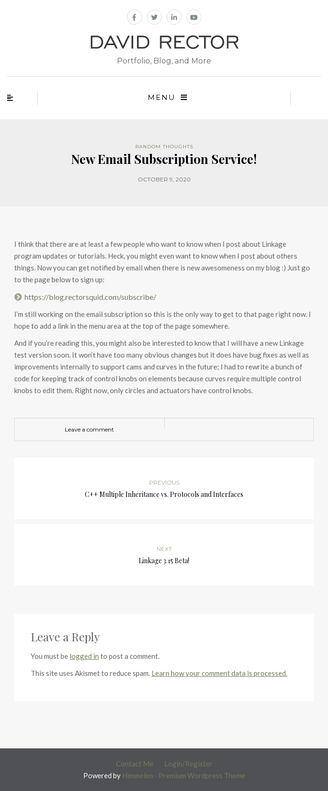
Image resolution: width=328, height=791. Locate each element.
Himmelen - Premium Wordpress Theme (183, 775)
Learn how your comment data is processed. (219, 673)
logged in (84, 656)
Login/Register (188, 763)
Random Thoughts (164, 147)
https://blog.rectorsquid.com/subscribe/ (90, 296)
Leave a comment (89, 429)
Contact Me (134, 763)
